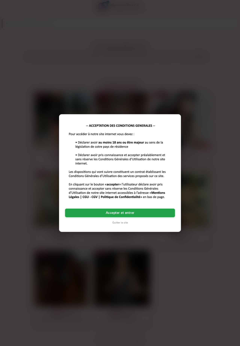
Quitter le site (120, 222)
